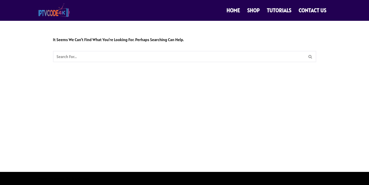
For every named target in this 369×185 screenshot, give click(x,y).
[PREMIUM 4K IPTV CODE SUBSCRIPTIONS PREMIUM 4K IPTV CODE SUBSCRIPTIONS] (54, 10)
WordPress (80, 178)
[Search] (179, 56)
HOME (233, 10)
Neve (42, 178)
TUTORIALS (279, 10)
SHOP (253, 10)
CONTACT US (312, 10)
